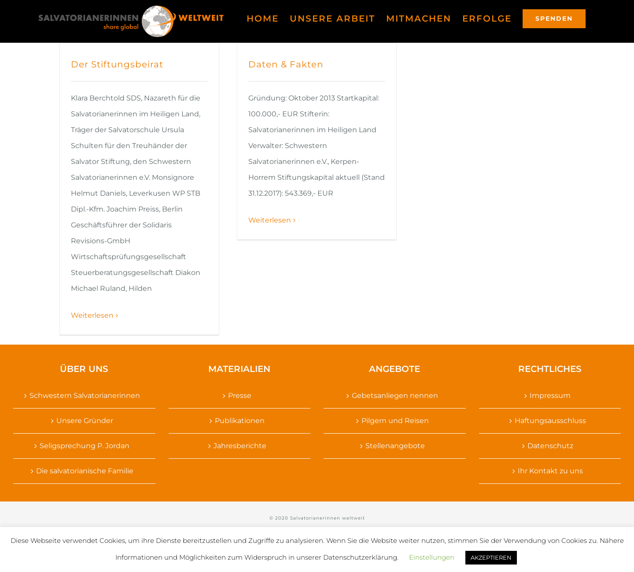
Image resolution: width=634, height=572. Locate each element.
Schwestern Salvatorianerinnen (84, 395)
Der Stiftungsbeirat (117, 64)
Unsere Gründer (84, 420)
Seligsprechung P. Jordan (84, 446)
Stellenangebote (395, 446)
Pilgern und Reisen (395, 420)
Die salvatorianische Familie (84, 471)
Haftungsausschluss (550, 420)
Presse (239, 395)
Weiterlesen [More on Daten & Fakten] (269, 220)
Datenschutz (550, 446)
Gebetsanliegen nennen (395, 395)
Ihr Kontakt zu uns (550, 471)
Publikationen (240, 420)
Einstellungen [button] (431, 557)
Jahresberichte (240, 446)
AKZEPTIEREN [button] (491, 557)
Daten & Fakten (286, 64)
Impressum (550, 395)
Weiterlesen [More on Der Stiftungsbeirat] (92, 315)
